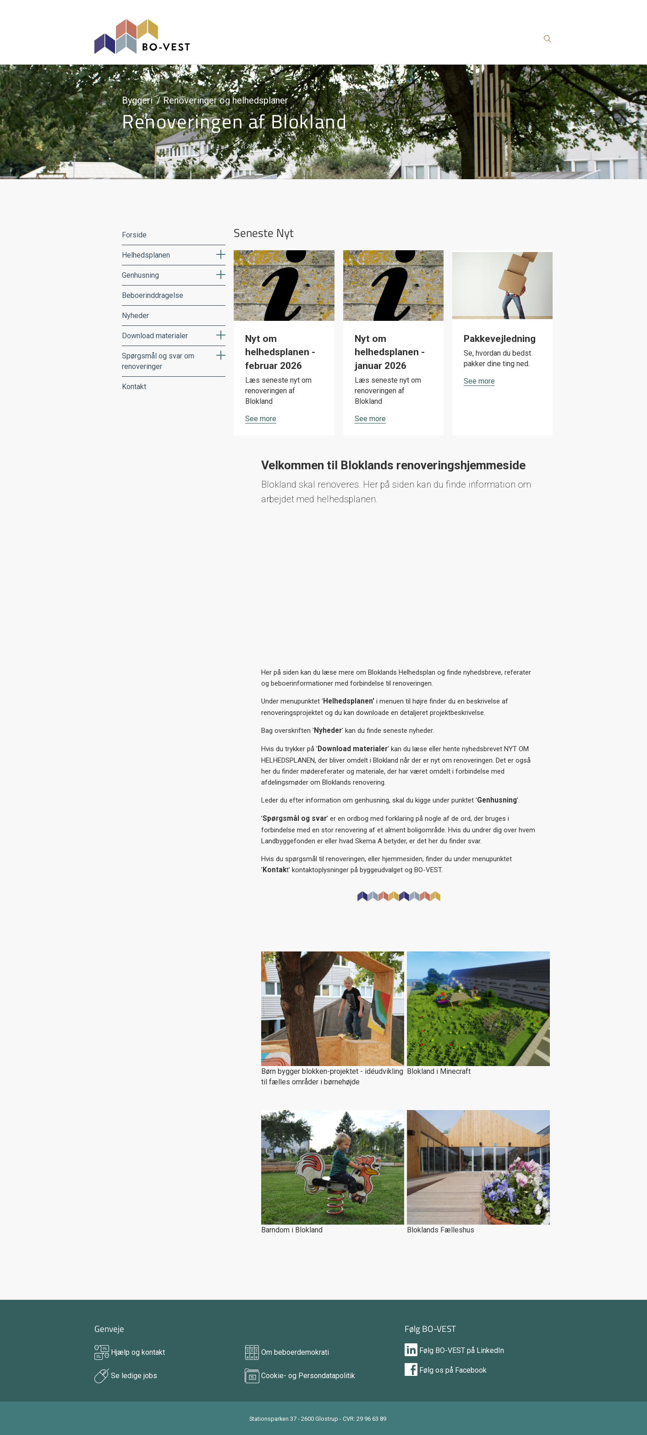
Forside (134, 235)
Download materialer (155, 335)
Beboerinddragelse (152, 295)
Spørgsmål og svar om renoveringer (158, 361)
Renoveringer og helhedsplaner (225, 100)
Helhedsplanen (146, 255)
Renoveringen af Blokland (234, 121)
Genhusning (140, 275)
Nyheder (135, 315)
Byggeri (137, 100)
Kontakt (134, 386)
